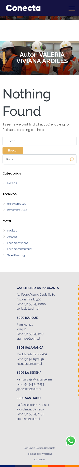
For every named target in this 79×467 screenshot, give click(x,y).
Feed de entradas (17, 242)
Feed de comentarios (19, 249)
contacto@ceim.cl (28, 308)
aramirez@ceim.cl (28, 338)
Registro (12, 230)
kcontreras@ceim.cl (29, 363)
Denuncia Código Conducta (39, 447)
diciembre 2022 (16, 203)
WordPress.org (16, 255)
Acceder (12, 236)
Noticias (12, 183)
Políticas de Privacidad (39, 453)
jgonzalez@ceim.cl (29, 389)
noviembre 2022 (17, 209)
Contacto (39, 459)
